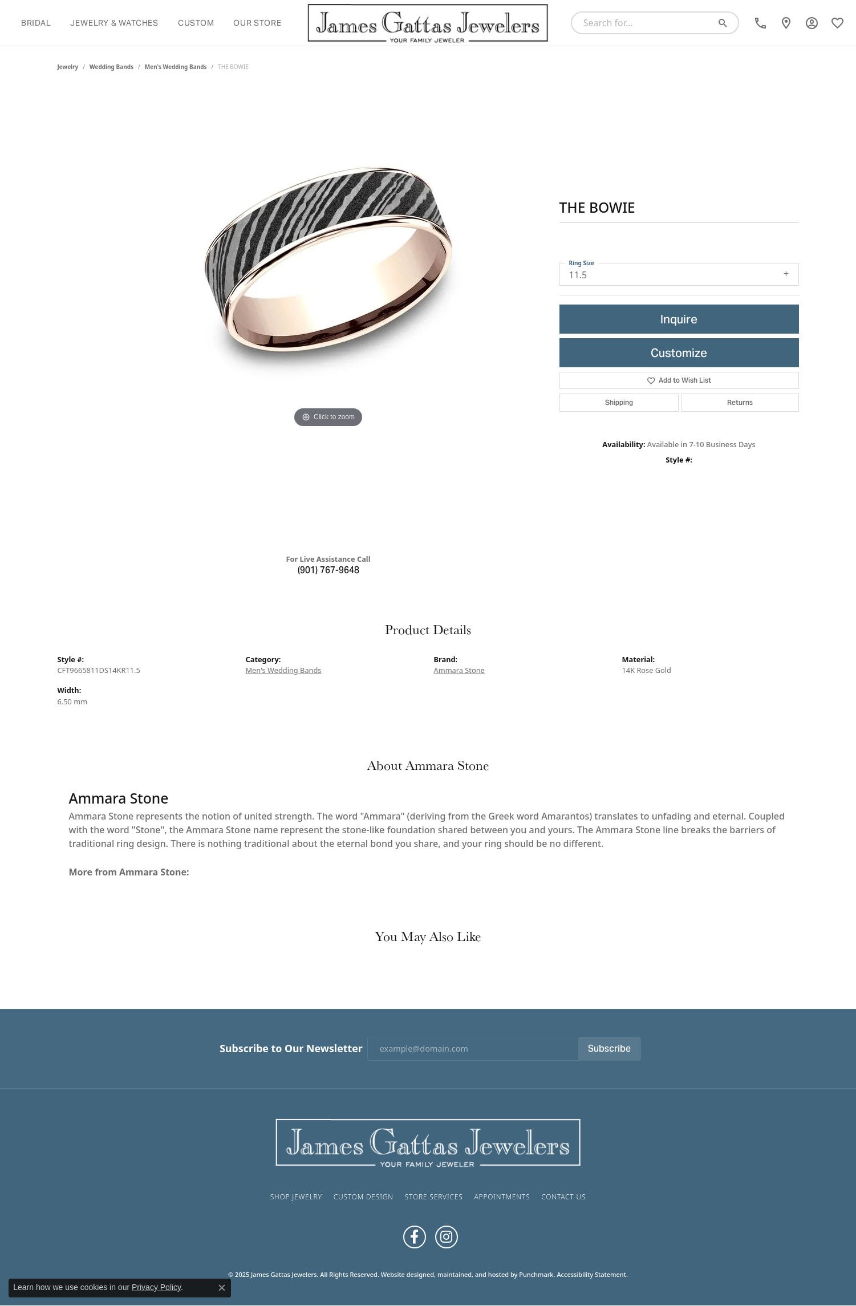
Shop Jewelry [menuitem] (296, 1197)
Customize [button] (679, 353)
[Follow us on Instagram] (446, 1237)
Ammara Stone (459, 670)
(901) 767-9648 (328, 570)
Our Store (257, 23)
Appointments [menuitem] (502, 1197)
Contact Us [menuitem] (563, 1197)
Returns (740, 402)
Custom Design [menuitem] (363, 1197)
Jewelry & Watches (114, 23)
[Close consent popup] (221, 1287)
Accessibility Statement (591, 1274)
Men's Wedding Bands (176, 67)
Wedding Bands (111, 67)
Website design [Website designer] (404, 1274)
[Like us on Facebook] (414, 1237)
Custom (196, 23)
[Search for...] (644, 23)
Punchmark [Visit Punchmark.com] (536, 1274)
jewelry (68, 67)
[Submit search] (727, 23)
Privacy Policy (156, 1287)
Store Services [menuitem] (434, 1197)
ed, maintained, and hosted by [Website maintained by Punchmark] (473, 1274)
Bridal (36, 23)
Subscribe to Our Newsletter (291, 1048)
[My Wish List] (837, 22)
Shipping (619, 402)
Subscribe (609, 1048)
